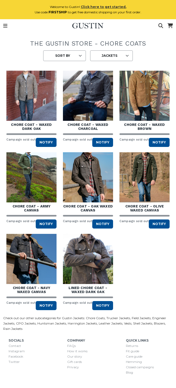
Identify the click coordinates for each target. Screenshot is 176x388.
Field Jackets (141, 318)
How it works (77, 351)
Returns (132, 346)
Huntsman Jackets (51, 323)
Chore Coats (95, 318)
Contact (15, 346)
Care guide (134, 356)
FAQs (71, 346)
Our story (74, 356)
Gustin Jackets (73, 318)
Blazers (159, 323)
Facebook (16, 356)
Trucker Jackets (118, 318)
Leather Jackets (110, 323)
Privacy (73, 367)
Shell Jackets (142, 323)
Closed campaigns (140, 367)
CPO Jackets (26, 323)
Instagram (17, 351)
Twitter (14, 362)
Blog (129, 372)
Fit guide (132, 351)
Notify (46, 142)
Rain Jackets (12, 329)
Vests (127, 323)
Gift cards (74, 362)
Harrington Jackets (82, 323)
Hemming (134, 362)
